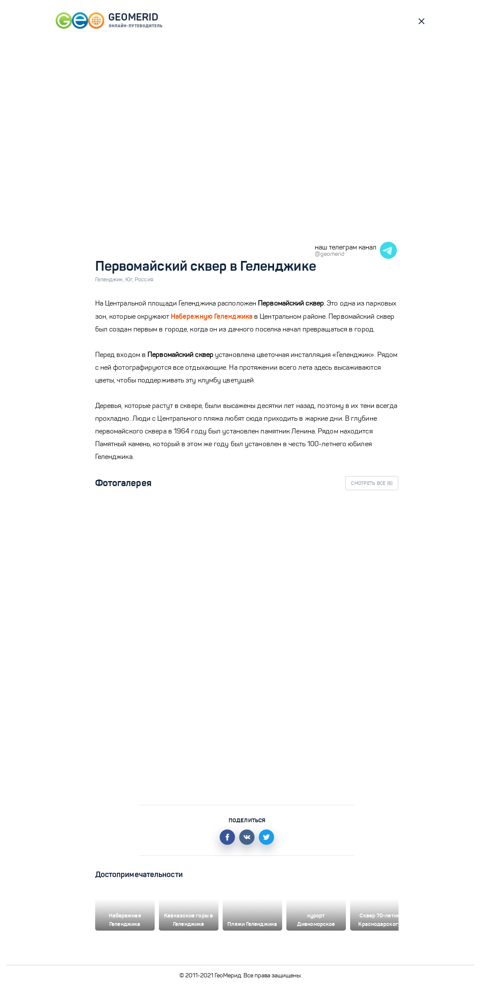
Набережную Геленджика (211, 316)
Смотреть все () (372, 483)
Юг (130, 279)
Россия (144, 279)
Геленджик (110, 279)
